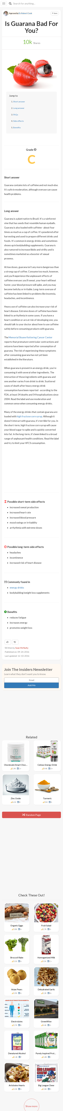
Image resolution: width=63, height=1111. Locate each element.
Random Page (31, 814)
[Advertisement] (31, 466)
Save (54, 13)
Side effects (18, 121)
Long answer (18, 108)
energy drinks (17, 587)
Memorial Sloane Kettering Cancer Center (30, 337)
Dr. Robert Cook (25, 13)
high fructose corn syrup (29, 416)
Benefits (17, 127)
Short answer (19, 101)
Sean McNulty (21, 648)
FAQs (15, 114)
